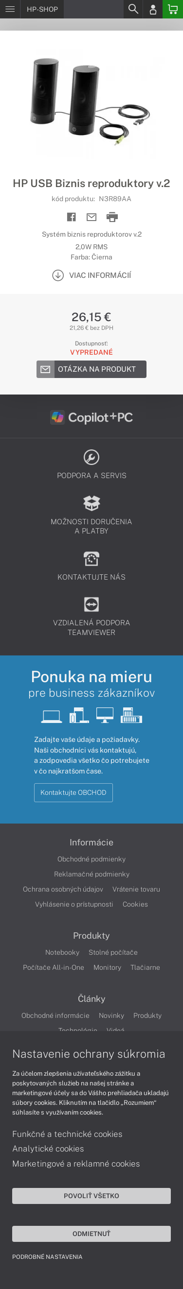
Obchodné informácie (55, 1015)
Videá (116, 1030)
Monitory (107, 967)
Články (92, 999)
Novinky (111, 1015)
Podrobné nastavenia (47, 1257)
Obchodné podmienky (91, 859)
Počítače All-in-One (53, 967)
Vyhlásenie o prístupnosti (74, 904)
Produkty (91, 935)
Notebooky (62, 952)
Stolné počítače (113, 952)
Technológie (77, 1030)
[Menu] (10, 9)
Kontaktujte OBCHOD (73, 792)
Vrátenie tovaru (136, 889)
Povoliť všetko (91, 1196)
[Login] (153, 9)
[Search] (133, 9)
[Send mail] (91, 217)
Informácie (91, 842)
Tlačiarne (145, 967)
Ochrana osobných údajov (63, 889)
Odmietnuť (91, 1233)
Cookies (135, 904)
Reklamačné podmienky (91, 874)
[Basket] (173, 9)
